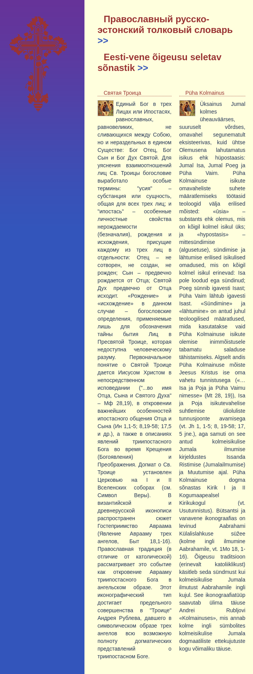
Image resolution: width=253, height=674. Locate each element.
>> (103, 40)
